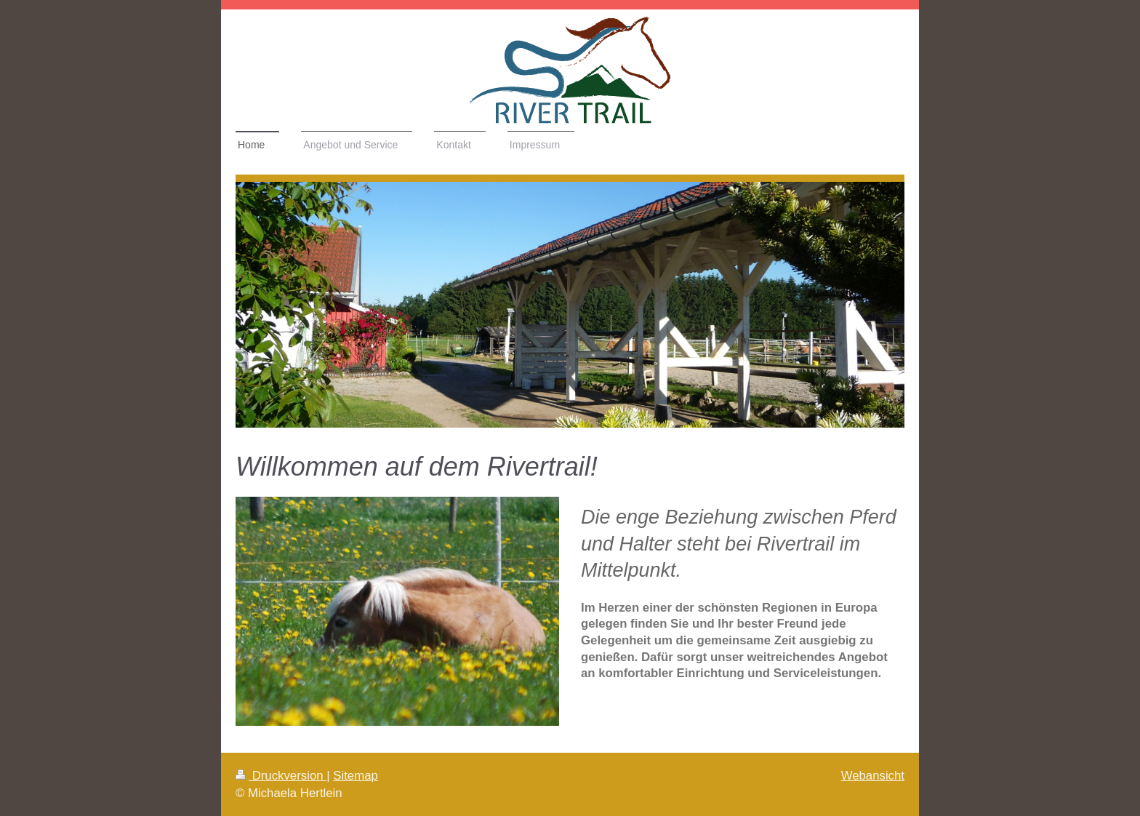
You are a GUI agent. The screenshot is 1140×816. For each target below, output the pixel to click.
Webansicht (872, 776)
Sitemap (355, 776)
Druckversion (281, 776)
